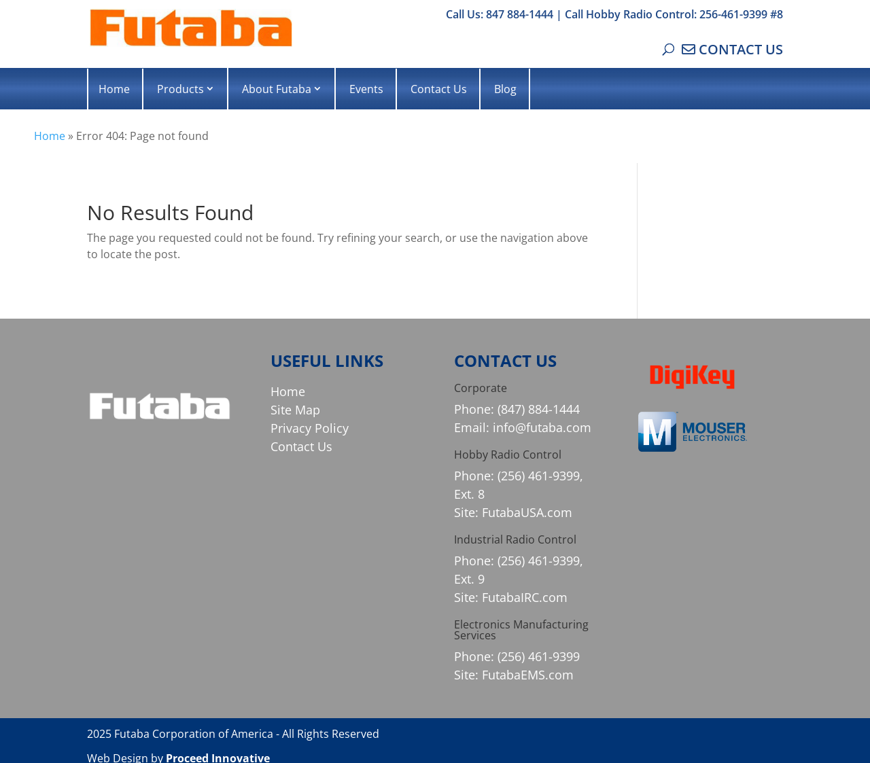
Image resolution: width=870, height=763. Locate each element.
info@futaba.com (542, 427)
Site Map (295, 410)
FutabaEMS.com (528, 675)
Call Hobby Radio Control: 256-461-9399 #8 (674, 14)
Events (366, 89)
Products (180, 89)
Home (114, 89)
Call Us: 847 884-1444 (499, 14)
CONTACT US (741, 49)
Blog (505, 89)
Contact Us (439, 89)
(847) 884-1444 (539, 409)
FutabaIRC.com (525, 597)
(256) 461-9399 (539, 656)
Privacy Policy (310, 428)
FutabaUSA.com (527, 512)
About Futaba (276, 89)
